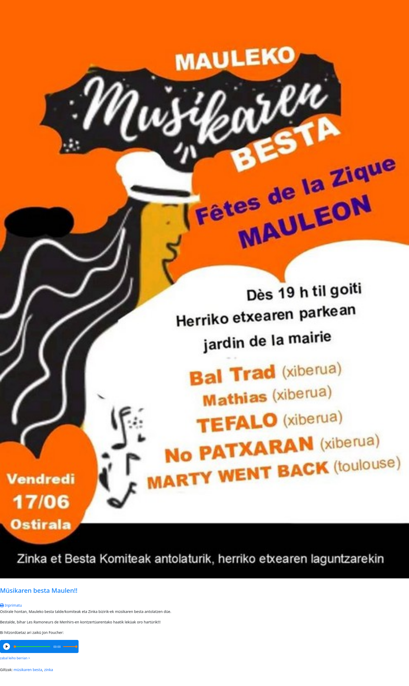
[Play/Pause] (6, 646)
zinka (48, 669)
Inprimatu (11, 605)
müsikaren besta (28, 669)
